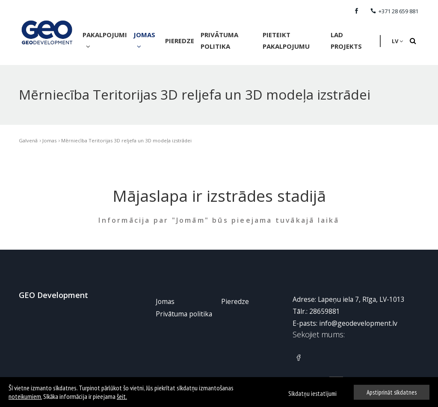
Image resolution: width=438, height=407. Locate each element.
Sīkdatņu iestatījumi (312, 393)
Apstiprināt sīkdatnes (392, 392)
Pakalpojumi (105, 40)
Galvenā (28, 140)
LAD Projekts (346, 40)
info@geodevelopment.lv (358, 322)
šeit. (122, 396)
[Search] (412, 41)
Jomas (144, 40)
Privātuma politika (219, 40)
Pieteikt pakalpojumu (286, 40)
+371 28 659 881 (394, 11)
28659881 (324, 311)
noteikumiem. (25, 396)
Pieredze (179, 40)
